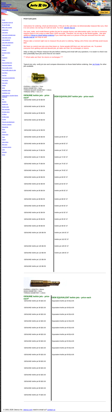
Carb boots (5, 32)
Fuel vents (4, 83)
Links (3, 149)
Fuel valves (5, 80)
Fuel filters (4, 72)
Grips (3, 88)
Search (4, 12)
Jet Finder (96, 64)
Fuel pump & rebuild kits (8, 78)
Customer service (6, 147)
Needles (4, 101)
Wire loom (4, 144)
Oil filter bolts (5, 117)
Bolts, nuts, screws (7, 27)
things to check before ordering (42, 35)
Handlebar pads (6, 90)
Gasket (4, 85)
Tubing (4, 139)
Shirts (3, 129)
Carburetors (5, 30)
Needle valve (5, 107)
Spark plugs (5, 134)
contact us (51, 410)
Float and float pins (7, 62)
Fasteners (4, 57)
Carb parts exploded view (8, 35)
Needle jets (5, 104)
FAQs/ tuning (6, 5)
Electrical (4, 47)
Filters (3, 60)
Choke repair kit (6, 45)
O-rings (4, 119)
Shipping (4, 152)
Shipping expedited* (9, 8)
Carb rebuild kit (6, 40)
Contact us (5, 6)
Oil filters (4, 114)
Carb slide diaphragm (7, 42)
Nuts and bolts (6, 109)
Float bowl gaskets (7, 65)
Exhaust (4, 50)
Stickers (4, 132)
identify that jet (69, 28)
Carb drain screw (6, 37)
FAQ (3, 55)
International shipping (9, 10)
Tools (3, 137)
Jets (3, 99)
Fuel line (4, 75)
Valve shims (5, 142)
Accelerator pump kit (7, 22)
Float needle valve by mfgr (9, 70)
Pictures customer (7, 124)
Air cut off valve (6, 25)
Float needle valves (7, 67)
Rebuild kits (5, 127)
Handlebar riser (6, 93)
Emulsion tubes (6, 52)
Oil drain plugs (6, 112)
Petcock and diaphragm (8, 122)
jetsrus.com (27, 410)
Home (3, 3)
